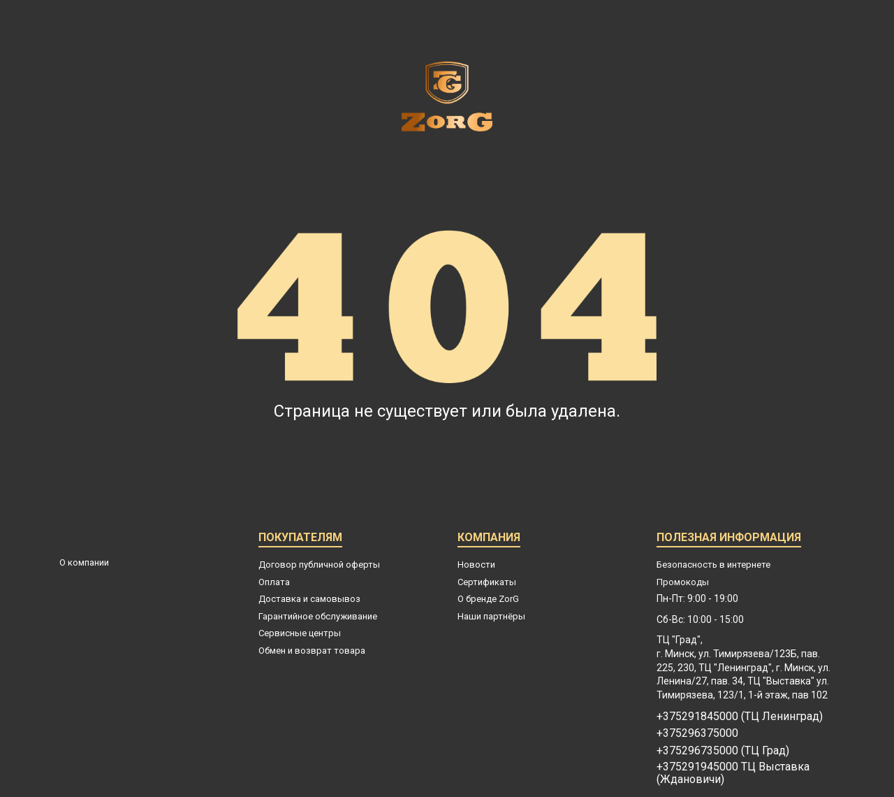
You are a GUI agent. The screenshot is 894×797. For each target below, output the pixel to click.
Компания (488, 539)
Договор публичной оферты (319, 564)
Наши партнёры (491, 616)
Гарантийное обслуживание (317, 616)
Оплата (274, 582)
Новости (476, 564)
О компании (84, 562)
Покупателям (300, 539)
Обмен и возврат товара (311, 650)
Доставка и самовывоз (309, 599)
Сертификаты (486, 582)
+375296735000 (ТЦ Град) (723, 751)
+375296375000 (697, 733)
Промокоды (683, 582)
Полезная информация (729, 539)
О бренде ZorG (488, 599)
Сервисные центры (299, 633)
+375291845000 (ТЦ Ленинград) (740, 716)
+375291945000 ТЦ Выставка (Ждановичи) (733, 773)
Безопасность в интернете (713, 564)
